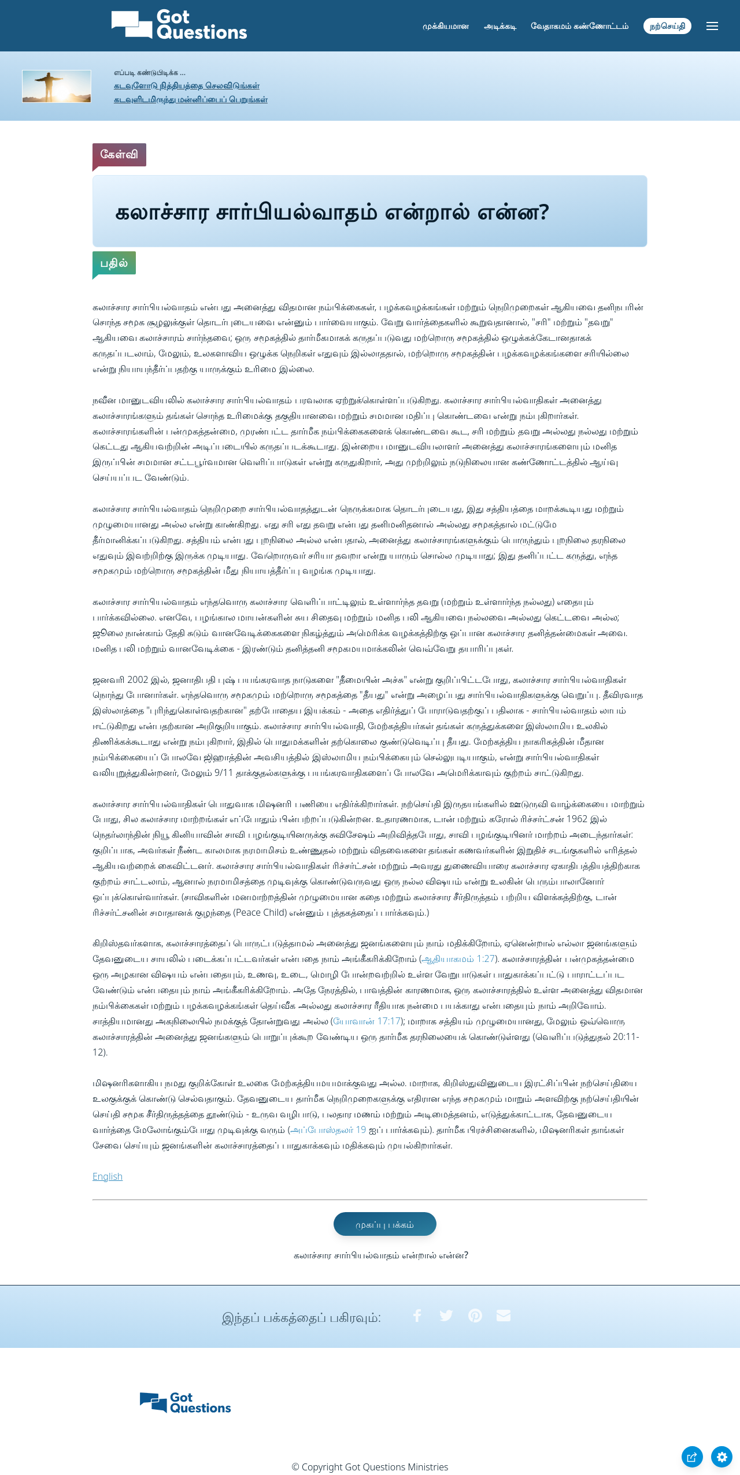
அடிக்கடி (500, 25)
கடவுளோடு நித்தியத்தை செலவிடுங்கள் (187, 85)
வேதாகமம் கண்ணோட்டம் (579, 25)
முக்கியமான (446, 25)
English (107, 1176)
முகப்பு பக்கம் (385, 1223)
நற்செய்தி (667, 25)
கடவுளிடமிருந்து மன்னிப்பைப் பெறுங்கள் (191, 99)
